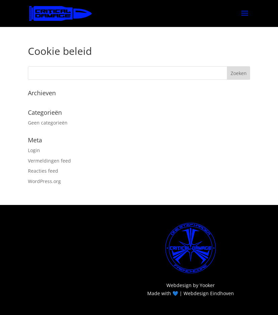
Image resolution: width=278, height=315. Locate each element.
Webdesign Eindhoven (209, 293)
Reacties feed (43, 171)
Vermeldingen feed (49, 161)
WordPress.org (44, 181)
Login (34, 150)
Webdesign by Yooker (190, 285)
